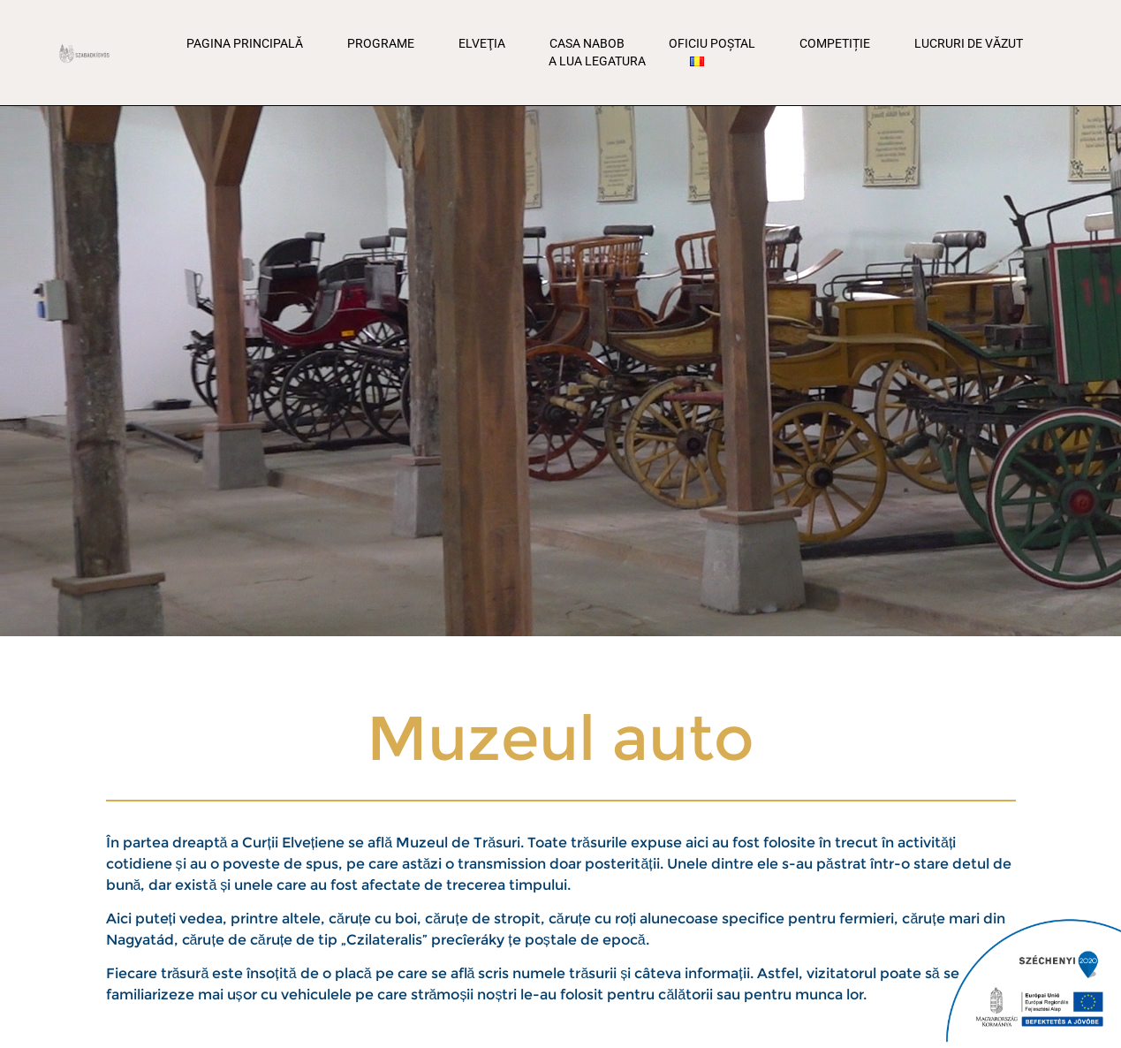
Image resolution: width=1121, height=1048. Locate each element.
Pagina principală (244, 43)
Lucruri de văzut (968, 43)
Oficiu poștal (712, 43)
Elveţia (481, 43)
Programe (380, 43)
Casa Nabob (587, 43)
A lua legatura (597, 61)
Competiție (834, 43)
